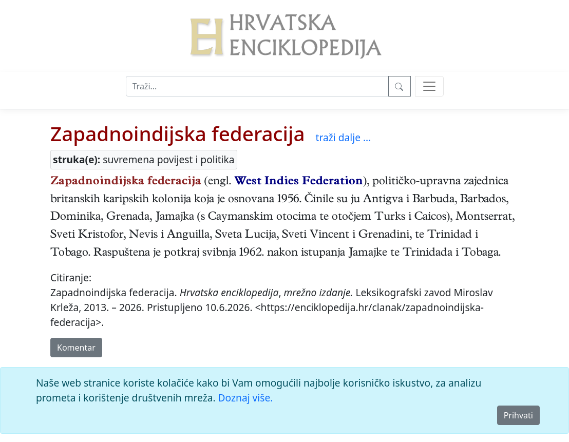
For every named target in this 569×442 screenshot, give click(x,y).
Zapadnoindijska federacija (177, 133)
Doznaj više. (245, 398)
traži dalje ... (343, 137)
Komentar (76, 347)
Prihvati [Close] (518, 415)
